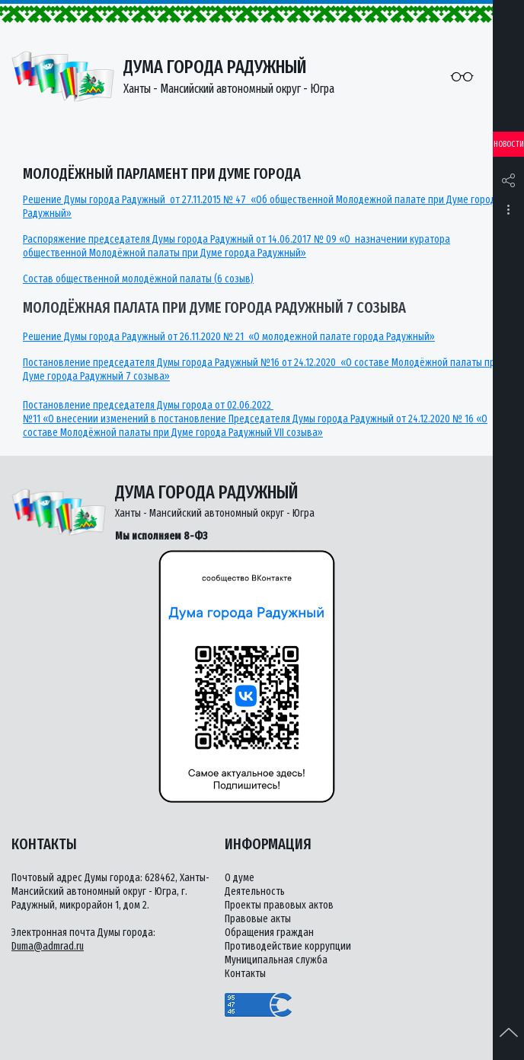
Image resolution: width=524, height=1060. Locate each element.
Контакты (245, 973)
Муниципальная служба (276, 959)
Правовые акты (258, 918)
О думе (239, 877)
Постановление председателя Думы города (119, 405)
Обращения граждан (269, 932)
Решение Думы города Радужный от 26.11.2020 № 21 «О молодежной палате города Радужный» (229, 336)
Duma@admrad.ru (47, 946)
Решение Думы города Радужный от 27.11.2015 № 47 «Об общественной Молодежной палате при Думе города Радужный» (262, 206)
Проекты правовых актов (279, 905)
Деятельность (255, 891)
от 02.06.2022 (244, 405)
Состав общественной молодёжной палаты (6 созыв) (138, 278)
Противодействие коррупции (288, 946)
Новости (509, 144)
